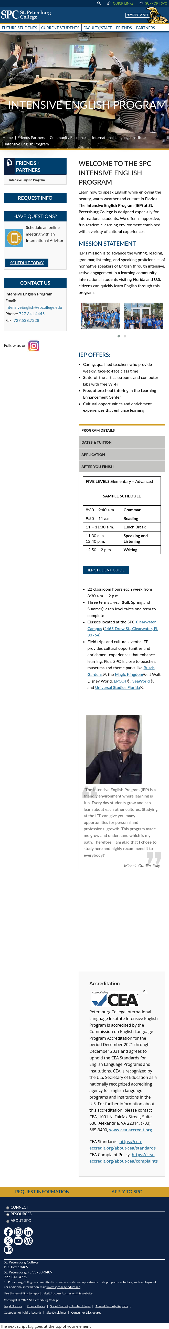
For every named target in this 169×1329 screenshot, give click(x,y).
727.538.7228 (26, 320)
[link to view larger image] (100, 316)
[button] (119, 336)
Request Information (42, 1191)
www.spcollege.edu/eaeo (63, 1287)
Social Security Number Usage (70, 1306)
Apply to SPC (127, 1191)
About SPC (20, 1220)
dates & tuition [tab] (96, 442)
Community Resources (68, 137)
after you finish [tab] (97, 466)
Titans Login (138, 15)
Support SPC (153, 3)
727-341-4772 (15, 1277)
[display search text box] (98, 3)
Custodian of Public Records (22, 1312)
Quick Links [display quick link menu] (120, 3)
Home (8, 137)
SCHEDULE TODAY (27, 262)
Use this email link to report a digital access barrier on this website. (48, 1293)
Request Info (35, 198)
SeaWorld (141, 680)
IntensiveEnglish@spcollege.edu (33, 307)
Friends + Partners (22, 166)
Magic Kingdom (129, 674)
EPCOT (120, 680)
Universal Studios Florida (117, 687)
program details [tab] (98, 430)
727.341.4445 (32, 313)
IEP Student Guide (106, 570)
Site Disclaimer (56, 1312)
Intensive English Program (27, 180)
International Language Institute (119, 137)
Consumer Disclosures (86, 1312)
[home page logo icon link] (28, 15)
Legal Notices (13, 1306)
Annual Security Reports (112, 1306)
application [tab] (93, 454)
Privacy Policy (36, 1306)
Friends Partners (31, 137)
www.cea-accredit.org (130, 1130)
